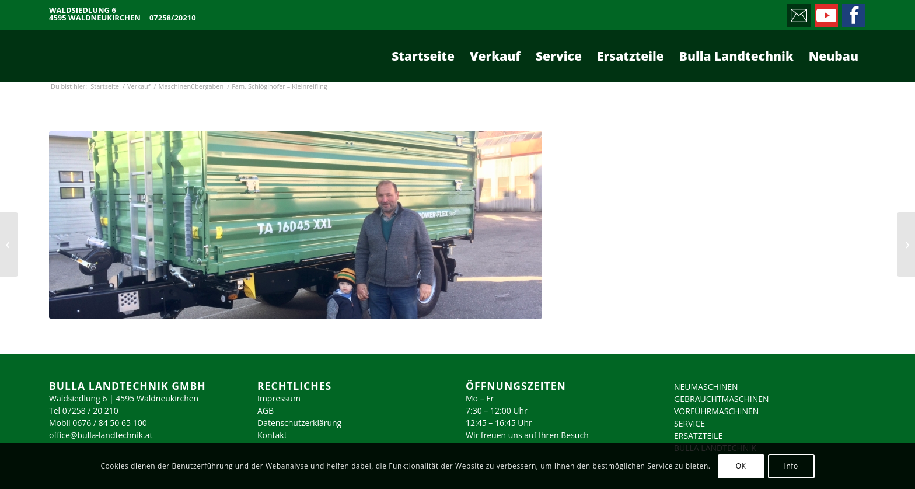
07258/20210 (172, 18)
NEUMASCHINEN (706, 386)
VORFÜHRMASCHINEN (716, 411)
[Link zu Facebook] (853, 12)
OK (741, 466)
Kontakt (272, 435)
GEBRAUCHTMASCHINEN (721, 398)
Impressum (279, 398)
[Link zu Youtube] (825, 12)
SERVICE (689, 423)
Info (791, 466)
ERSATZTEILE (698, 435)
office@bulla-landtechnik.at (101, 435)
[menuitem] (423, 56)
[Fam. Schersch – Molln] (9, 244)
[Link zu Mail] (798, 12)
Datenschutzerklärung (299, 422)
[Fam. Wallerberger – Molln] (906, 244)
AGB (265, 410)
